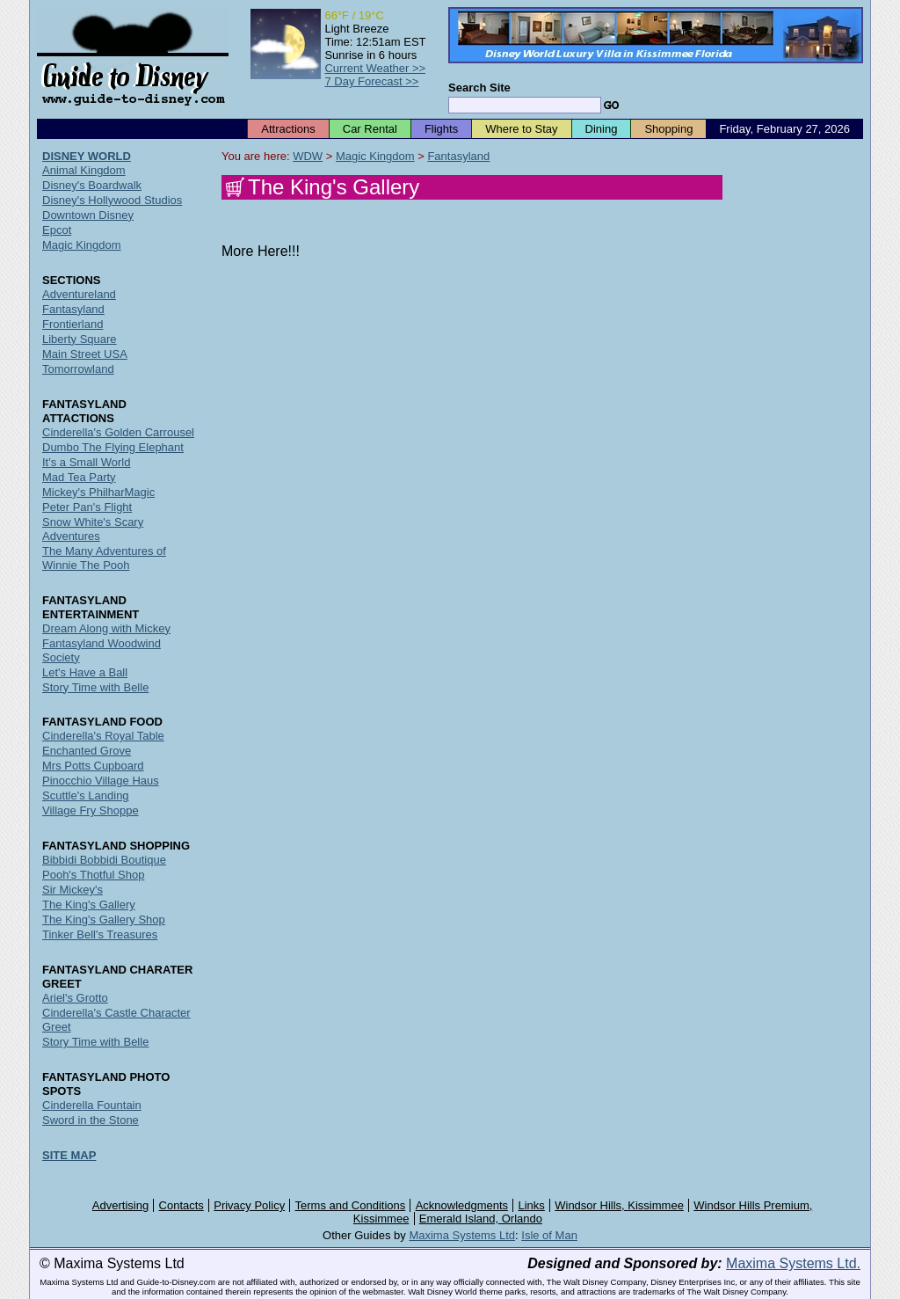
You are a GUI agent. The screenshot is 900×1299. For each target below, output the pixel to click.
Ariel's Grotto (75, 997)
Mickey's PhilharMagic (98, 492)
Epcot (56, 230)
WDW (308, 156)
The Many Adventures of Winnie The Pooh (104, 558)
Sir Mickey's (72, 889)
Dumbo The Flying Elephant (113, 447)
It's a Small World (86, 462)
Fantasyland (458, 156)
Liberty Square (79, 339)
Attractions (288, 128)
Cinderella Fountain (92, 1105)
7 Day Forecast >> (371, 81)
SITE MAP (69, 1155)
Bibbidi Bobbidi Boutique (104, 859)
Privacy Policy (249, 1205)
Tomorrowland (78, 369)
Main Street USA (84, 354)
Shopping (668, 128)
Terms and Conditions (350, 1205)
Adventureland (79, 294)
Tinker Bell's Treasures (99, 934)
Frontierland (72, 324)
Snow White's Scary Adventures (92, 529)
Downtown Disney (88, 215)
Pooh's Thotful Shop (93, 874)
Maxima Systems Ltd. (793, 1263)
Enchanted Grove (86, 750)
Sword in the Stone (90, 1120)
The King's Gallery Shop (103, 919)
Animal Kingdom (84, 170)
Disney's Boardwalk (92, 185)
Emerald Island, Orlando (480, 1218)
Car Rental (370, 128)
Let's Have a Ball (84, 672)
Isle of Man (549, 1235)
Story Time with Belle (95, 687)
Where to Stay (521, 128)
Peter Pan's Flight (87, 507)
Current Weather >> (374, 68)
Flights (441, 128)
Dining (601, 128)
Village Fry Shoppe (90, 810)
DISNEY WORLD (86, 156)
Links (532, 1205)
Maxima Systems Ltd (462, 1235)
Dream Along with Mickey (106, 628)
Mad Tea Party (79, 477)
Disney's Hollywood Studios (112, 200)
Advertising (120, 1205)
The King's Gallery (88, 904)
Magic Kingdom (375, 156)
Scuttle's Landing (85, 795)
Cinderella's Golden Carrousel (118, 432)
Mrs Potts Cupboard (93, 765)
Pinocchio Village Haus (100, 780)
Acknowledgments (462, 1205)
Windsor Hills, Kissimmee (619, 1205)
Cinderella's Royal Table (103, 735)
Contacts (181, 1205)
